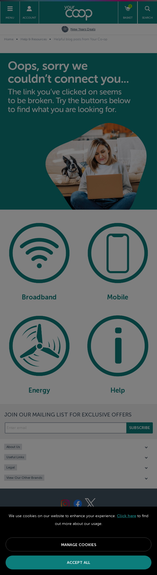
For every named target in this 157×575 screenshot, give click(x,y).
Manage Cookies (78, 544)
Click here (126, 516)
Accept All (78, 562)
